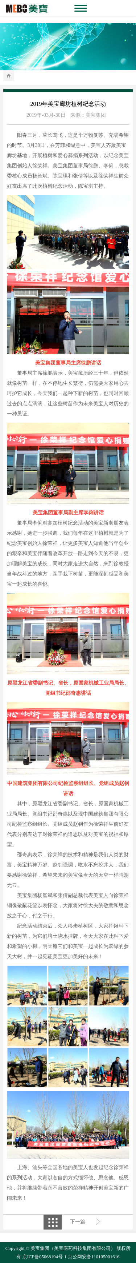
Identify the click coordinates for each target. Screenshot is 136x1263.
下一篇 (77, 1221)
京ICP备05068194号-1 (44, 1256)
